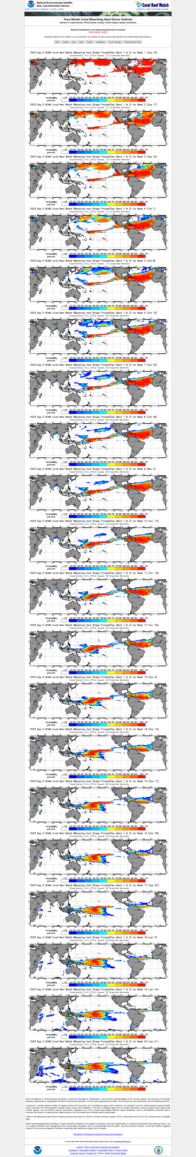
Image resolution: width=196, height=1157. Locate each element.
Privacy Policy (121, 1150)
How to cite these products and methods (101, 1147)
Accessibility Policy (105, 1150)
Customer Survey (77, 1153)
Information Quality (87, 1150)
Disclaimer (73, 1150)
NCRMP (157, 9)
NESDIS (44, 9)
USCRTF (140, 9)
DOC (27, 9)
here (28, 1119)
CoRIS (165, 9)
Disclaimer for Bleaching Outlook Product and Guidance (98, 1134)
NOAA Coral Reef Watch (115, 1153)
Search (80, 1147)
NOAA (35, 9)
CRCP (148, 9)
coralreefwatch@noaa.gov (122, 1141)
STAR (53, 9)
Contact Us (91, 1153)
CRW (61, 9)
